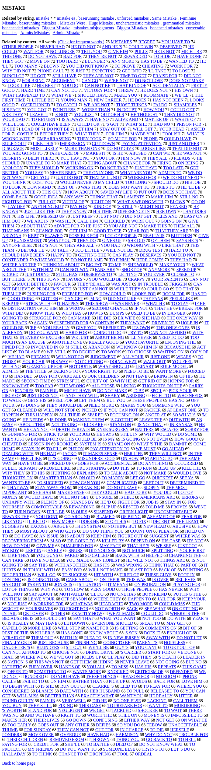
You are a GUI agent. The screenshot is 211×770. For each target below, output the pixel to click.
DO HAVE (23, 536)
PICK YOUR (180, 390)
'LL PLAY (116, 657)
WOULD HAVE (38, 497)
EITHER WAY (137, 720)
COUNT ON (141, 531)
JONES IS (63, 584)
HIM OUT (11, 221)
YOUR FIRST (192, 550)
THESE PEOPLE (147, 400)
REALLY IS (153, 235)
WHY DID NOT (16, 71)
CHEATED (12, 444)
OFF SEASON (74, 599)
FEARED (178, 206)
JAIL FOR (166, 599)
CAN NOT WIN (74, 269)
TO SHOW (74, 589)
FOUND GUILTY (18, 700)
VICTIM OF (73, 201)
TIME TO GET (133, 75)
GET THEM (81, 662)
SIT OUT (74, 647)
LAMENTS (134, 197)
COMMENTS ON (161, 628)
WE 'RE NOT (117, 80)
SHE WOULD (140, 264)
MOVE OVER (41, 734)
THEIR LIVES (46, 720)
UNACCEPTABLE (185, 725)
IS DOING (30, 405)
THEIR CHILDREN (25, 739)
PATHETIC (12, 666)
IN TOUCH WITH (39, 570)
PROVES (179, 507)
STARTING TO (158, 458)
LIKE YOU (12, 521)
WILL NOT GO (70, 356)
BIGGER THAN (16, 574)
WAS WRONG (129, 565)
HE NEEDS (33, 419)
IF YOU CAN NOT (120, 410)
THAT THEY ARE (171, 230)
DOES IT (152, 633)
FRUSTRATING (91, 468)
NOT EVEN (157, 439)
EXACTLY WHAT (97, 696)
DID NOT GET (138, 216)
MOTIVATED (71, 594)
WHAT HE (155, 303)
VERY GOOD (102, 589)
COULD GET (182, 109)
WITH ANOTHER (70, 565)
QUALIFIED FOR (77, 545)
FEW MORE (63, 521)
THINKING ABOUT (61, 264)
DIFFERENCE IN (134, 211)
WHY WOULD (157, 434)
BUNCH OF (13, 75)
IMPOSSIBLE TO (187, 715)
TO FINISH (119, 260)
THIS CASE (90, 705)
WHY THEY (13, 473)
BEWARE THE (15, 516)
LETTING (128, 274)
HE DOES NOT (154, 90)
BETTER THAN (59, 696)
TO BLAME (29, 352)
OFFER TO (18, 671)
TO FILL (54, 448)
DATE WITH (71, 691)
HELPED (154, 555)
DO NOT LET (189, 637)
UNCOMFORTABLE (173, 511)
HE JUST (94, 226)
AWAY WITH (158, 637)
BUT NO (194, 662)
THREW (126, 90)
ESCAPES (169, 429)
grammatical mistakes (181, 23)
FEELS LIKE (181, 298)
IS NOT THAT (150, 424)
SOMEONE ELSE (119, 749)
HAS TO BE (151, 61)
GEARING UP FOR (45, 366)
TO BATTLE (98, 744)
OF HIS (186, 376)
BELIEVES (185, 579)
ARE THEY (12, 114)
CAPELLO (12, 628)
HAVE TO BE (30, 463)
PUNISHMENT (28, 240)
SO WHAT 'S (184, 415)
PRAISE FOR (165, 75)
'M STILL (73, 347)
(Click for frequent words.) (81, 42)
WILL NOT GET (74, 497)
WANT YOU (131, 696)
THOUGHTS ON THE (162, 386)
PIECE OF (11, 395)
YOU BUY (12, 705)
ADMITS (10, 371)
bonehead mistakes (166, 28)
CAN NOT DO (64, 90)
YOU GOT (36, 109)
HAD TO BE (135, 492)
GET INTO (131, 71)
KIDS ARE (93, 424)
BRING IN (163, 376)
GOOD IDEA (46, 197)
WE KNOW (126, 347)
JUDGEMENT (103, 356)
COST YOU (43, 182)
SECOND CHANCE (110, 308)
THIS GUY (52, 192)
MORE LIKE (39, 628)
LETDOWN (74, 623)
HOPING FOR (181, 381)
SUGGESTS (13, 526)
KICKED (10, 274)
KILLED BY (113, 541)
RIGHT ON (101, 201)
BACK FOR (164, 681)
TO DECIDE (83, 352)
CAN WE (161, 153)
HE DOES (137, 100)
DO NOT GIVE (120, 148)
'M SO (55, 541)
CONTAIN (104, 323)
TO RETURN (43, 119)
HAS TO (199, 293)
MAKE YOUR (172, 264)
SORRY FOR (197, 429)
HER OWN (166, 211)
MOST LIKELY (44, 148)
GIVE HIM (118, 51)
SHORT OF (132, 269)
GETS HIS (37, 400)
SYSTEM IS (90, 444)
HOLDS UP (90, 657)
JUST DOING (37, 274)
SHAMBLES (185, 105)
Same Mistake (164, 18)
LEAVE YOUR (41, 599)
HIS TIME (102, 211)
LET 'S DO (180, 749)
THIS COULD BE (81, 439)
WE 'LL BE (98, 647)
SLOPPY (152, 487)
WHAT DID (12, 313)
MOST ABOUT (33, 531)
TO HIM (50, 308)
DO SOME (187, 434)
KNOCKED (118, 671)
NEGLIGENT (70, 710)
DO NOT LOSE (149, 80)
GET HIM (78, 230)
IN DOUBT (127, 109)
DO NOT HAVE (42, 56)
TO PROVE (125, 66)
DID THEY (141, 657)
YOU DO (70, 85)
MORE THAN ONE (82, 148)
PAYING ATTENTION (141, 143)
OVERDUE (70, 734)
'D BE (138, 390)
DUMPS (116, 313)
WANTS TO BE (16, 482)
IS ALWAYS (73, 119)
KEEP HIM (101, 536)
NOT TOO (151, 618)
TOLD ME (155, 507)
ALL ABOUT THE (18, 192)
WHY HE (123, 381)
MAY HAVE (46, 623)
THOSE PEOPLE (137, 589)
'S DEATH (167, 657)
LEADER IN (194, 657)
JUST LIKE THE (39, 211)
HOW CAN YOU (85, 482)
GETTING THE (92, 255)
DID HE (99, 700)
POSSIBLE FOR (83, 235)
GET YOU (40, 177)
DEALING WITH (18, 453)
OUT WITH (179, 419)
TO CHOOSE (139, 352)
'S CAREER (130, 652)
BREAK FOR (191, 308)
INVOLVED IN (44, 347)
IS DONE (58, 419)
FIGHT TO (161, 395)
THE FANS (153, 298)
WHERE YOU (189, 686)
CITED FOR (88, 124)
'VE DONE (186, 652)
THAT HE (163, 308)
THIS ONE (12, 56)
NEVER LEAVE (134, 662)
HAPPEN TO (139, 599)
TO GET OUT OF (179, 647)
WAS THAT (91, 187)
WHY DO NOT (158, 734)
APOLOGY (12, 168)
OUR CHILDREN (104, 376)
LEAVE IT (39, 114)
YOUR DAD (13, 119)
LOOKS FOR (144, 293)
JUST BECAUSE (53, 642)
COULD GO (158, 289)
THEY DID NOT (179, 114)
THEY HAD (181, 260)
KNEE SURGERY (112, 429)
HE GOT (38, 75)
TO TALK (59, 250)
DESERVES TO (98, 274)
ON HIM (58, 681)
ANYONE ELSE (17, 245)
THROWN (100, 739)
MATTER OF (156, 119)
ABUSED (138, 153)
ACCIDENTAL (118, 463)
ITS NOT (195, 541)
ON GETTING (185, 608)
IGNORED (34, 676)
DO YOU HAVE (65, 676)
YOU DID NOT (182, 255)
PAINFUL (49, 390)
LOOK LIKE (19, 85)
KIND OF (102, 206)
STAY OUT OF (113, 129)
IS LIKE (126, 497)
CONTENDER (15, 260)
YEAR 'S (200, 618)
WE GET (97, 710)
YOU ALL (96, 666)
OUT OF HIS (112, 114)
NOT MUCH (133, 550)
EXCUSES (55, 337)
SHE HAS (42, 492)
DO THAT (184, 289)
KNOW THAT (42, 313)
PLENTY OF (52, 502)
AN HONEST (107, 560)
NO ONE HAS (123, 594)
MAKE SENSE (70, 492)
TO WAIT (173, 710)
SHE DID (136, 240)
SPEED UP (186, 269)
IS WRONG (74, 308)
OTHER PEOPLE (17, 46)
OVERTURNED (35, 105)
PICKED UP (60, 463)
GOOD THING (21, 298)
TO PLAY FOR (156, 686)
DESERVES (150, 255)
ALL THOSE (103, 386)
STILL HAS (66, 274)
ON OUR (87, 478)
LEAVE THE (150, 419)
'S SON (131, 633)
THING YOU (128, 739)
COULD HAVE (177, 138)
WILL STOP (69, 628)
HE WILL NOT (139, 560)
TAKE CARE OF (64, 153)
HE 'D (105, 502)
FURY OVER (41, 666)
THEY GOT (12, 61)
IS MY (109, 439)
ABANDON (99, 347)
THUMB (10, 729)
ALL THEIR (70, 415)
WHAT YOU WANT (118, 618)
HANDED (23, 376)
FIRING (164, 163)
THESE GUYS (158, 574)
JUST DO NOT (69, 177)
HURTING (60, 473)
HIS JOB (192, 182)
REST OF (65, 187)
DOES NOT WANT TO (129, 187)
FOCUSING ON (124, 415)
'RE (33, 327)
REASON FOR (136, 676)
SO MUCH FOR (122, 138)
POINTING (193, 570)
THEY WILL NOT (165, 453)
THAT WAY (18, 487)
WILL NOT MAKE (105, 570)
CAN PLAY (123, 255)
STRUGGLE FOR (45, 318)
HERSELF (179, 729)
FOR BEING (33, 80)
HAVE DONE (189, 56)
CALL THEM (185, 700)
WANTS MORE (86, 671)
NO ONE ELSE (127, 700)
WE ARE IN (38, 221)
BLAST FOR (141, 570)
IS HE (117, 153)
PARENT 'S (147, 642)
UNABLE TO (38, 163)
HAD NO (161, 124)
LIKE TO (37, 521)
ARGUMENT (63, 80)
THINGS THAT (103, 197)
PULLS (141, 51)
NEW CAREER (108, 100)
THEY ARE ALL (79, 245)
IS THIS (58, 613)
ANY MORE (122, 61)
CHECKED (114, 221)
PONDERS (12, 734)
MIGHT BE (191, 51)
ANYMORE (159, 269)
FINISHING (86, 642)
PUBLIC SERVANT (19, 468)
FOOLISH (171, 134)
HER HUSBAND (105, 691)
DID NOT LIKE (122, 298)
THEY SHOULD (44, 168)
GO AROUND (77, 516)
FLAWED (54, 235)
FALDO (160, 105)
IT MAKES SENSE (100, 453)
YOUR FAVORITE (141, 342)
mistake (42, 18)
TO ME (114, 264)
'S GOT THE (121, 419)
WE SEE (163, 545)
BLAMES (44, 691)
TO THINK (42, 754)
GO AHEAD (173, 448)
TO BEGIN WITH (18, 686)
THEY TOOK (89, 138)
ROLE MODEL (174, 366)
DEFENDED (181, 671)
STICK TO (53, 434)
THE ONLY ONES (172, 327)
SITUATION (90, 584)
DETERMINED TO (187, 482)
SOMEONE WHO (168, 405)
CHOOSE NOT (65, 652)
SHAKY (112, 395)
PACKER (152, 410)
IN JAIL (9, 613)
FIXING (65, 705)
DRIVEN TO (162, 323)
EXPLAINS (87, 473)
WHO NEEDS (190, 395)
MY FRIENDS (41, 749)
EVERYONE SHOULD (112, 623)
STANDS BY (82, 502)
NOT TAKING (64, 424)
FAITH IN (69, 637)
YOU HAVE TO (175, 42)
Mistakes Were (72, 23)
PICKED (89, 410)
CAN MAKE (79, 318)
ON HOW (130, 458)
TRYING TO (153, 749)
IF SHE (8, 129)
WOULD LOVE (187, 473)
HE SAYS (105, 434)
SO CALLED (97, 555)
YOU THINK (14, 182)
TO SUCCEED (50, 482)
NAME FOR (97, 628)
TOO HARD (67, 61)
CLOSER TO (182, 274)
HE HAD (48, 453)
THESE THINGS (101, 676)
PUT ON (76, 448)
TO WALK (11, 400)
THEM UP (11, 293)
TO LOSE (181, 71)
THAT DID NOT (187, 148)
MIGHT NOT (152, 206)
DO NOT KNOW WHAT (161, 744)
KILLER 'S (45, 633)
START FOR (159, 652)
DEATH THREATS (73, 429)
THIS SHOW (96, 303)
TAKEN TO (37, 584)
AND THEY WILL (82, 395)
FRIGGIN (178, 284)
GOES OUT (47, 725)
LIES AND (168, 216)
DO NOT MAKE (112, 390)
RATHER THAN (87, 681)
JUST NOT (109, 216)
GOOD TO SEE (107, 230)
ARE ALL (72, 376)
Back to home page (18, 763)
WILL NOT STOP (59, 410)
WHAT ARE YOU (136, 172)
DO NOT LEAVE (121, 487)
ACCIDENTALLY (168, 85)
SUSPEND (103, 511)
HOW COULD (112, 293)
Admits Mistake (66, 32)
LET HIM (84, 129)
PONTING (11, 579)
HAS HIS (143, 666)
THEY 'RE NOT (102, 56)
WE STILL (56, 352)
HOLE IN (189, 323)
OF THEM (160, 240)
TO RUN (144, 468)
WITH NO (11, 366)
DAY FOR (48, 376)
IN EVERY (29, 337)
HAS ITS (102, 565)
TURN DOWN (27, 511)
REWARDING (82, 507)
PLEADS (182, 158)
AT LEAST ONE (182, 410)
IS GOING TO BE (43, 579)
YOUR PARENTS (167, 279)
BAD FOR (72, 56)
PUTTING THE (187, 594)
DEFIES (103, 725)
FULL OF (47, 201)
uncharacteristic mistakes (138, 23)
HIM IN (151, 347)
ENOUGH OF (179, 633)
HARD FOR (76, 332)
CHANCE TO (70, 754)
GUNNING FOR (22, 434)
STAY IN (173, 502)
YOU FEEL (182, 361)
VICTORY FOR (98, 90)
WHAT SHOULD (113, 366)
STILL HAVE (64, 75)
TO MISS (120, 666)
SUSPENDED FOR (71, 323)
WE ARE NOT (97, 105)
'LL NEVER (141, 337)
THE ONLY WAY (182, 318)
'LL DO (96, 594)
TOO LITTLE (87, 250)
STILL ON (127, 715)
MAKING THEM (88, 419)
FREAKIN (40, 356)
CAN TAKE (12, 560)
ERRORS (189, 497)
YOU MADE (77, 560)
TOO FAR (44, 386)
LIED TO (128, 686)
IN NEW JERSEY (123, 637)
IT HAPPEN (68, 303)
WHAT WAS (81, 604)
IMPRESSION (72, 143)
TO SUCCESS (74, 574)
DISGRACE (13, 148)
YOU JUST (84, 114)
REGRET (147, 42)
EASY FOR (71, 570)
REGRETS (11, 158)
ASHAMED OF (161, 516)
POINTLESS (64, 109)
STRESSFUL (68, 381)
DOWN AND (39, 187)
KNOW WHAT (15, 386)
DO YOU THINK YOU (103, 531)
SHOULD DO (166, 182)
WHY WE (49, 589)
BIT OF (190, 628)
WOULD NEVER (76, 182)
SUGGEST (159, 536)
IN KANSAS (181, 424)
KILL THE (191, 468)
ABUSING (135, 395)
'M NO (95, 298)
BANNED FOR (44, 439)
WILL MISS (28, 696)
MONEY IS (154, 715)
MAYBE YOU (143, 134)
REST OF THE (15, 633)
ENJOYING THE (180, 342)
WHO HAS (71, 313)
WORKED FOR (142, 177)
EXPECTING (104, 71)
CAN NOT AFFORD (167, 332)
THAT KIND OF (131, 85)
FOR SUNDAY (37, 729)
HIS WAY (59, 361)
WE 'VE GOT (62, 657)
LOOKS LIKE (153, 148)
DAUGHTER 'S (16, 647)
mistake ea (66, 18)
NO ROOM (166, 676)
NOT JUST (17, 604)
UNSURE (104, 497)
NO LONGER (62, 51)
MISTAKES (121, 42)
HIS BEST (46, 85)
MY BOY (10, 550)
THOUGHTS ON (17, 478)
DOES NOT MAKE (186, 80)
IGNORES (24, 390)
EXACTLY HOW (86, 613)
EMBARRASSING (54, 138)
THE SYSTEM (88, 526)
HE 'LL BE (190, 187)
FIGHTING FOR (17, 201)
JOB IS (152, 502)
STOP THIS (115, 521)
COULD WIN (141, 46)
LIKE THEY (19, 555)
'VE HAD (16, 356)
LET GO (137, 478)
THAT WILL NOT (105, 177)
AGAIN (41, 323)
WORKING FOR (48, 604)
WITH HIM (43, 269)
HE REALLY (160, 696)
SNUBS (76, 550)
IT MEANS (118, 584)
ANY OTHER (77, 725)
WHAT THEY (87, 134)
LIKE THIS (43, 143)
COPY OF (199, 352)
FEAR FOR (191, 516)
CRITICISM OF (149, 671)
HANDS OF (70, 666)
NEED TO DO (171, 337)
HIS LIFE (26, 216)
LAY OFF (16, 206)
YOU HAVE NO (74, 158)
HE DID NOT (83, 46)
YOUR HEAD (171, 129)
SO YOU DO (128, 725)
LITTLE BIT (43, 100)
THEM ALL (184, 226)
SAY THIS (38, 565)
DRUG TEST (151, 250)
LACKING (157, 700)
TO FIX (139, 521)
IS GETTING (127, 628)
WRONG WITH (141, 245)
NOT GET (165, 720)
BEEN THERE (41, 158)
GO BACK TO (159, 739)
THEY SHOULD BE (64, 405)
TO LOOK (11, 187)
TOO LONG (136, 182)
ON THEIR (110, 579)
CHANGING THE (185, 555)
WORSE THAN (96, 109)
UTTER (186, 696)
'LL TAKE (157, 71)
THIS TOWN (48, 279)
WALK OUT (154, 361)
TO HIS (38, 473)
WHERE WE (31, 657)
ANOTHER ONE (67, 342)
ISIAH (8, 657)
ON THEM (12, 599)
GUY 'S (122, 647)
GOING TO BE (116, 642)
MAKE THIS (155, 226)
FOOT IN (186, 574)
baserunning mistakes (38, 23)
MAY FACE (110, 545)
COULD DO (152, 613)
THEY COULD (104, 492)
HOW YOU (153, 109)
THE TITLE (35, 371)
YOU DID (162, 492)
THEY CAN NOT (73, 729)
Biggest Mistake (56, 28)
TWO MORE (141, 604)
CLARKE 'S (103, 686)
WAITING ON (171, 352)
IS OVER (160, 579)
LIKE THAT (173, 245)
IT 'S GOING (59, 458)
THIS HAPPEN (39, 415)
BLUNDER (95, 61)
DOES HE (90, 521)
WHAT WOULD (49, 260)
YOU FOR (105, 158)
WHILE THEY (127, 289)
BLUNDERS (48, 647)
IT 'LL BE (55, 511)
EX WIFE (126, 318)
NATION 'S (18, 662)
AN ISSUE (49, 536)
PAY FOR (78, 206)
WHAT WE (61, 95)
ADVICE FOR (66, 226)
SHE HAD (151, 318)
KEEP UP (10, 303)
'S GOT (112, 124)
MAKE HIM (162, 197)
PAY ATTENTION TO (109, 448)
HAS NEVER (171, 589)
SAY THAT (83, 618)
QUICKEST (162, 478)
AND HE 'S (112, 46)
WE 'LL (181, 95)
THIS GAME (194, 666)
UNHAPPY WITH (18, 502)
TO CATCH (66, 105)
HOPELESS (174, 642)
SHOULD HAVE (93, 95)
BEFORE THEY (54, 134)
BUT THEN (181, 235)
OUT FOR (104, 729)
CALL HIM (87, 221)
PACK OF (168, 570)
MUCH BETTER (32, 284)
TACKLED (121, 710)
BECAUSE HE (177, 347)
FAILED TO (33, 681)
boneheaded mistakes (20, 28)
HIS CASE (171, 541)
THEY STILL (40, 705)
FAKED (72, 555)
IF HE (200, 303)
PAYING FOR (14, 744)
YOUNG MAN (74, 100)
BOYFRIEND (154, 594)
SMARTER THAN (55, 478)
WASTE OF (185, 119)
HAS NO (177, 400)
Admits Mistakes (35, 32)
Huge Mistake (101, 23)
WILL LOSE (13, 124)
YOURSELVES (39, 608)
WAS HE (63, 221)
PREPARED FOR (77, 293)
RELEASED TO (164, 691)
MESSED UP (52, 216)
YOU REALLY (56, 327)
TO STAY (179, 303)
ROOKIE (65, 444)
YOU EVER (153, 274)
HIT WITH (103, 574)
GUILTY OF (97, 381)
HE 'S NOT (48, 245)
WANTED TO (181, 61)
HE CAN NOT (36, 429)
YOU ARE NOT (123, 226)
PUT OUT (148, 192)
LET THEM (89, 400)
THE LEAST (187, 521)
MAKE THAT (69, 163)
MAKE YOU (125, 95)
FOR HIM (115, 134)
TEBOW (154, 725)
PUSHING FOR (41, 293)
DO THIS (121, 468)
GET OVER (33, 613)
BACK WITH (127, 555)
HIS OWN (184, 90)
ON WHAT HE (194, 720)
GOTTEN (49, 298)
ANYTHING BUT (47, 206)
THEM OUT (42, 637)
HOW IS (95, 313)
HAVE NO (99, 119)
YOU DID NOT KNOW (87, 66)
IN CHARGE (131, 729)
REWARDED (135, 56)
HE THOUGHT (144, 114)
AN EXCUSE (33, 342)
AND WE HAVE (39, 715)
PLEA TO (92, 637)
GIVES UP (111, 240)
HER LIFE (133, 453)
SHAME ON (119, 444)
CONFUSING (105, 720)
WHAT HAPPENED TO (23, 95)
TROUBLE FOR (193, 734)
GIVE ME (45, 545)
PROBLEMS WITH (53, 289)
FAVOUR (62, 284)
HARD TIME (33, 90)
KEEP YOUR (194, 599)
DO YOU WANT (44, 332)
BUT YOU (116, 400)
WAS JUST (121, 284)
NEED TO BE (136, 371)
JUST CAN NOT (93, 289)
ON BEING (188, 163)
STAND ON (120, 424)
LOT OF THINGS (18, 589)
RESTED (131, 507)
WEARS (183, 356)
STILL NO (188, 197)
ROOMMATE (156, 95)
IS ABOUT (74, 536)
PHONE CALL (50, 71)
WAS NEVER (127, 303)
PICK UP (117, 681)
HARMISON (127, 734)
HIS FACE (11, 109)
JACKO (70, 453)
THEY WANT (132, 323)
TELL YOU (91, 51)
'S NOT (61, 114)
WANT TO (158, 705)
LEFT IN (33, 550)
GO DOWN (76, 720)
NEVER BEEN (63, 172)
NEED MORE (101, 405)
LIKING (128, 386)
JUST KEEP (81, 216)
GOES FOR (88, 463)
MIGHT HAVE (77, 390)
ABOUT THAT (33, 226)
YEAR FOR (138, 230)
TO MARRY (113, 478)
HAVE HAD (98, 734)
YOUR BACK (14, 323)
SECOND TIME (35, 381)
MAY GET (176, 623)
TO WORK (111, 352)
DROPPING (100, 754)
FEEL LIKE (30, 458)
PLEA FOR (169, 531)
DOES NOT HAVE (180, 192)
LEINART (145, 366)
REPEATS (167, 666)
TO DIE (157, 729)
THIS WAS (136, 579)
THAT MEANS (15, 230)
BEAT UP (167, 468)
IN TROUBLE (150, 284)
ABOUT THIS (32, 424)
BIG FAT (94, 264)
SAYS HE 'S (187, 240)
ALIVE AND (126, 119)
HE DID (104, 318)
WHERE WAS (187, 536)
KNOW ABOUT (103, 633)
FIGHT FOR (128, 502)
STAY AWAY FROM (53, 487)
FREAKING (89, 487)
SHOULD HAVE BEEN (23, 255)
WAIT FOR (33, 51)
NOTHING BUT (122, 526)
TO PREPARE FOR (125, 705)
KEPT (33, 235)
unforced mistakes (133, 18)
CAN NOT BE (97, 85)
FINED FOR (13, 347)
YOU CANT (146, 647)
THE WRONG (72, 386)
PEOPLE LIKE (57, 468)
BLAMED (105, 516)
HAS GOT (11, 584)
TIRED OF (129, 574)
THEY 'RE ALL (91, 284)
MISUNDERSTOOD (96, 458)
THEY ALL (157, 158)
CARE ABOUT (79, 579)
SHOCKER (148, 710)
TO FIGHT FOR (73, 608)
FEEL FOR (63, 400)
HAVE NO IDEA (45, 560)
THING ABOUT (102, 163)
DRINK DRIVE (100, 652)
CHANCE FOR (49, 230)
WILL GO (46, 574)
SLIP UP (108, 507)
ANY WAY (73, 197)
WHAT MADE (122, 613)
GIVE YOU (86, 327)
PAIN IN (48, 700)
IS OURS (79, 511)
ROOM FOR (173, 293)
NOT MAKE (155, 473)
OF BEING (131, 516)
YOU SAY (34, 172)
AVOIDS (139, 681)
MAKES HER (14, 720)
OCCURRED (186, 463)
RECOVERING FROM (22, 541)
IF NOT (141, 308)
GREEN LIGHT (133, 511)
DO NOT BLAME (87, 260)
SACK (132, 608)
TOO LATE (173, 168)
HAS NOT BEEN (168, 100)
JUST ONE (160, 356)
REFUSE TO (114, 327)
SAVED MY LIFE (116, 192)
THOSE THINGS (131, 105)
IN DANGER (173, 313)
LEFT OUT (153, 482)
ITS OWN (141, 327)
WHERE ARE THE (19, 264)
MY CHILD (108, 182)
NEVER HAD (52, 46)
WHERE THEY (107, 599)
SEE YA (186, 478)
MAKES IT (96, 153)
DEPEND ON (143, 541)
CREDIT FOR (46, 744)
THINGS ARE (172, 560)
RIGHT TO (71, 715)
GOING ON (171, 221)
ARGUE (60, 526)
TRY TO (135, 332)
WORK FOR (181, 66)
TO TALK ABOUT (120, 473)
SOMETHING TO (50, 671)
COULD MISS (172, 604)
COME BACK (15, 197)
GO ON (198, 201)
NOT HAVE (136, 376)
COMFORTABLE (47, 507)
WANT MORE (168, 371)
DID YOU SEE (102, 550)
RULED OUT (14, 143)
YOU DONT (47, 516)
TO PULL (135, 691)
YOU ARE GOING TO (22, 153)
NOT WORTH (107, 608)
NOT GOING (167, 662)
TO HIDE (162, 56)
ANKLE (54, 550)
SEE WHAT (154, 608)
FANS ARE (105, 269)
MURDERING (187, 705)
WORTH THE (99, 715)
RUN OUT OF (73, 686)
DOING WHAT (123, 361)
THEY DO (86, 240)
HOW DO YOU (16, 545)
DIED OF (124, 744)
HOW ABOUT (81, 192)
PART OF (189, 565)
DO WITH (176, 618)
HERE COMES (150, 260)
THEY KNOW (74, 211)
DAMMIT (178, 444)
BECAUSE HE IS (17, 618)
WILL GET (143, 129)
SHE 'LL (72, 744)
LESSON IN (39, 444)
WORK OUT (142, 221)
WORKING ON (79, 168)
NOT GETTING (89, 361)
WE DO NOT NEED (181, 177)
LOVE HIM (191, 681)
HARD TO (178, 250)
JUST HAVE (145, 168)
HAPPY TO (61, 255)
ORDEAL (144, 754)
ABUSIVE (181, 526)
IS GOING (130, 439)
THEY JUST (13, 439)
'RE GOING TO (81, 541)
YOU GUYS (47, 555)
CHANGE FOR (137, 163)
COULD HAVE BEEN (51, 124)
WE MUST (145, 448)
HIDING (106, 662)
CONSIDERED (15, 691)
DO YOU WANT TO (78, 749)
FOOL (123, 754)
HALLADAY (14, 754)
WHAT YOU (59, 240)
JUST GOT (187, 545)
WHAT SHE (136, 124)
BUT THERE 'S (16, 279)
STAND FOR (40, 710)
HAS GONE (72, 633)
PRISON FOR (189, 124)
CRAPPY (136, 279)
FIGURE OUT (130, 536)
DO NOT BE (58, 129)
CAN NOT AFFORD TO (24, 652)
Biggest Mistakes (132, 28)
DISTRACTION (22, 308)
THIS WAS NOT (49, 662)
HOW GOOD (186, 439)
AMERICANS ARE (157, 497)
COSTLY (25, 134)
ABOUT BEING (109, 337)
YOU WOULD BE (105, 279)
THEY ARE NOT (98, 75)
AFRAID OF (13, 637)
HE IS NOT (164, 51)
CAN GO (90, 80)
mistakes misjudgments (94, 28)
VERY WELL (74, 700)
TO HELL (187, 739)
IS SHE (47, 686)
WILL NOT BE (119, 250)
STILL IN (129, 434)
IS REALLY (18, 623)
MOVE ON (40, 61)
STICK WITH (38, 303)
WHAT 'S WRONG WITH (140, 201)
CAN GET (74, 298)
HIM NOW (131, 158)
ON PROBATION (150, 584)
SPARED (95, 415)
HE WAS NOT (189, 153)
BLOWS (177, 201)
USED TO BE (143, 313)
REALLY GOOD (104, 342)
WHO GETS (65, 531)
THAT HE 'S (138, 545)
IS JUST (77, 71)
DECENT (161, 521)
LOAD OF (31, 129)
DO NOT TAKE (114, 168)
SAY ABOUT (41, 594)
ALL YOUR (133, 356)
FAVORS (74, 279)
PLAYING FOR (186, 584)
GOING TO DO (107, 332)
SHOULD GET (53, 618)
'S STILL (125, 206)
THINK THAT (161, 565)
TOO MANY (26, 66)
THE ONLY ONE (98, 172)
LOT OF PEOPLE (121, 235)
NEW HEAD (154, 526)
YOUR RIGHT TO (101, 371)
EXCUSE (38, 526)
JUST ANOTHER (183, 143)
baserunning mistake (96, 18)
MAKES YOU (133, 405)
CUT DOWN (103, 143)
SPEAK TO (150, 623)
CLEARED (27, 410)
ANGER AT (155, 415)
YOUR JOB (79, 434)
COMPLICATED (122, 482)
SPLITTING (162, 550)
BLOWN (52, 66)
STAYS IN (30, 448)
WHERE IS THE (184, 613)
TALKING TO (65, 371)
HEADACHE (111, 604)
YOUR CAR (33, 361)
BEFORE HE (32, 250)
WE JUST (80, 337)
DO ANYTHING (153, 463)
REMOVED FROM (67, 739)
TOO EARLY (19, 725)
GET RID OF (150, 381)
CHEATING (153, 66)
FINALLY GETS (17, 642)
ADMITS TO (169, 172)
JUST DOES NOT (43, 395)
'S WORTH (12, 710)
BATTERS (144, 429)
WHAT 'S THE (150, 444)
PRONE (151, 138)
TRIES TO (165, 187)
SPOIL (156, 390)
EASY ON (193, 216)
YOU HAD (110, 245)
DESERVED (171, 46)
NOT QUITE (80, 366)
